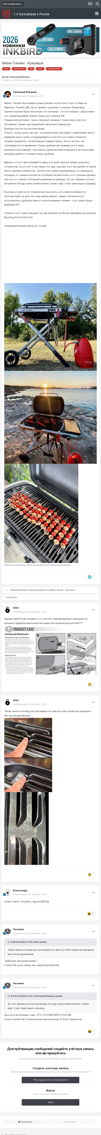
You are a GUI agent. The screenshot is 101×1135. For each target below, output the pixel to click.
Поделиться (25, 1121)
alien (16, 607)
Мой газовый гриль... (29, 80)
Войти (50, 1102)
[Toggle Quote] (9, 942)
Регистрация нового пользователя (50, 1080)
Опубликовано (28, 96)
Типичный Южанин (19, 77)
